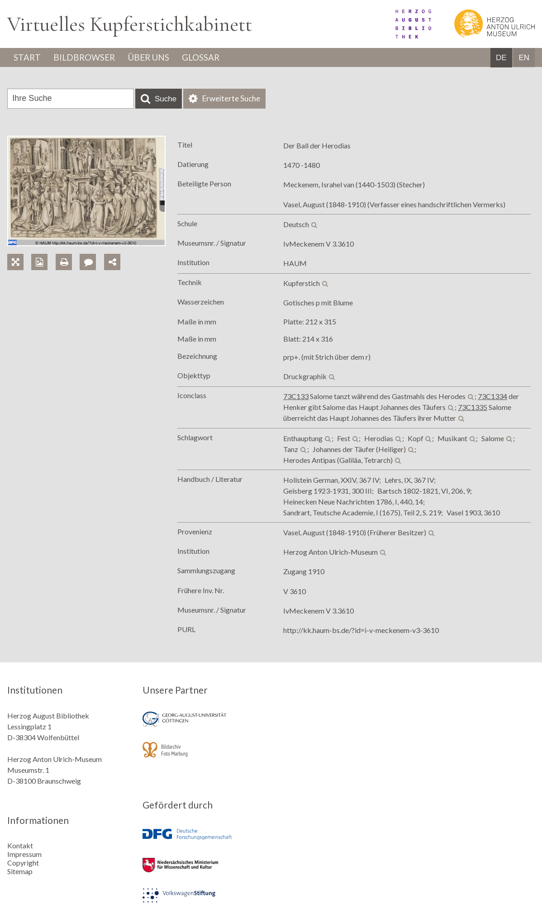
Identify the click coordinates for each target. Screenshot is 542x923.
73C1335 (472, 408)
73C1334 (492, 397)
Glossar (215, 57)
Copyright (23, 862)
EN (523, 58)
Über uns (158, 57)
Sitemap (20, 871)
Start (28, 57)
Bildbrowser (89, 57)
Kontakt (20, 845)
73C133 (296, 397)
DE (501, 58)
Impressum (24, 854)
